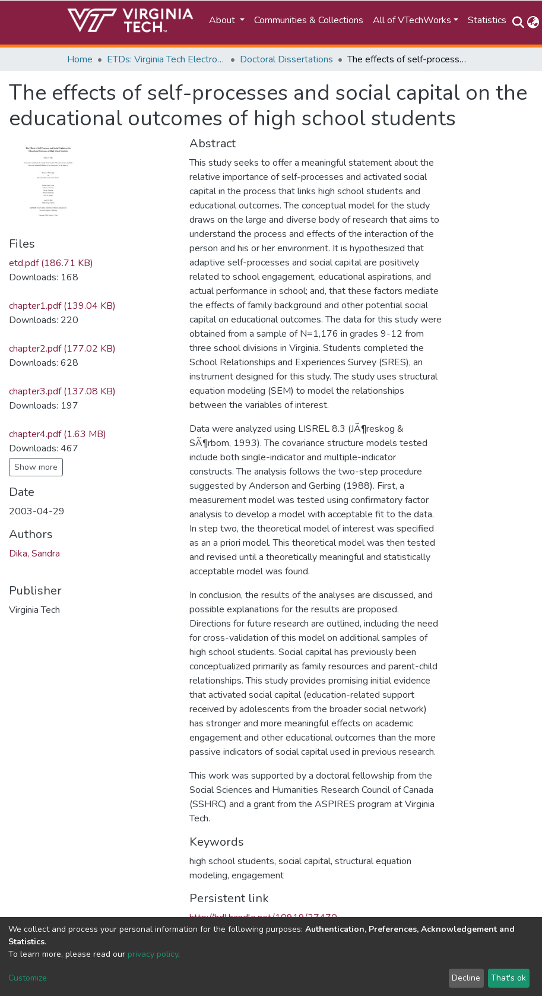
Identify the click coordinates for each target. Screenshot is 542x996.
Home (80, 59)
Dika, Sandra (34, 553)
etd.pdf (51, 263)
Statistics (487, 20)
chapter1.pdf (62, 305)
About (223, 20)
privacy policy (153, 954)
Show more (36, 467)
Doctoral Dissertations (286, 59)
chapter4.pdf (57, 434)
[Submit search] (518, 22)
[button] (533, 22)
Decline (466, 978)
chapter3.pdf (62, 391)
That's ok (508, 978)
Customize (27, 978)
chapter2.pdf (62, 348)
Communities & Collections (308, 20)
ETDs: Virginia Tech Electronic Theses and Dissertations (166, 59)
